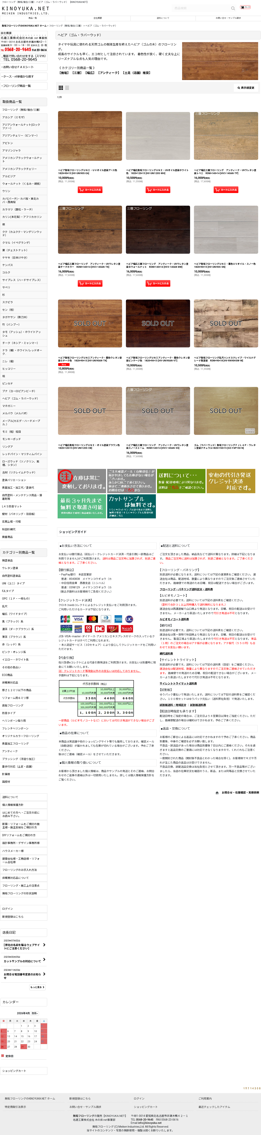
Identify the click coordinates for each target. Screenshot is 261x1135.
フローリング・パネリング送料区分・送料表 (186, 591)
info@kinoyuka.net (150, 1122)
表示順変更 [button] (246, 90)
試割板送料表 (198, 707)
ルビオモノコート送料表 (174, 621)
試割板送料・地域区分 (173, 707)
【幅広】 (90, 75)
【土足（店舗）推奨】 (136, 75)
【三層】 (77, 75)
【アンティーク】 (109, 75)
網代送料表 (166, 656)
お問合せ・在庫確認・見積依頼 (240, 795)
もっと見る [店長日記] (37, 990)
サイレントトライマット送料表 (178, 686)
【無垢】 (64, 75)
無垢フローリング (83, 1115)
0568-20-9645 (144, 1119)
